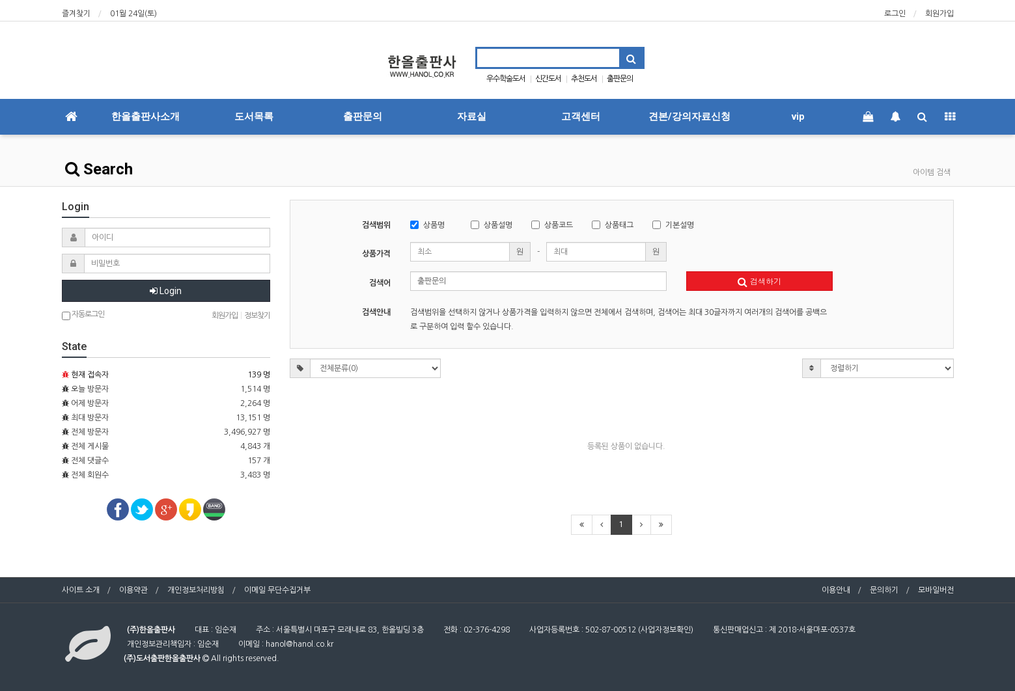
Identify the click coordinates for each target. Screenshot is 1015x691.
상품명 (427, 225)
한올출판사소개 (145, 116)
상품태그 (612, 225)
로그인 (895, 14)
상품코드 (552, 225)
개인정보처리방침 (196, 590)
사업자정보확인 (666, 630)
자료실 (471, 116)
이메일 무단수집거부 (277, 590)
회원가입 (939, 14)
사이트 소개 (81, 590)
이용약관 (133, 590)
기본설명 (673, 225)
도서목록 (253, 116)
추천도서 (584, 79)
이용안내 (836, 590)
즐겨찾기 (76, 14)
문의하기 (884, 590)
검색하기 (759, 280)
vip (798, 116)
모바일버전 (936, 590)
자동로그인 (83, 315)
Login (166, 291)
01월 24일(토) (133, 14)
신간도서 (548, 79)
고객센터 (580, 116)
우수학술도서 (505, 79)
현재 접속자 (90, 375)
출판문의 (620, 79)
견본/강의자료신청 (689, 116)
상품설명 (491, 225)
